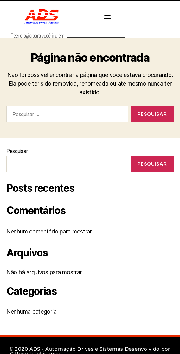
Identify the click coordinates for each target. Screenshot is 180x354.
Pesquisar (17, 151)
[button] (107, 16)
